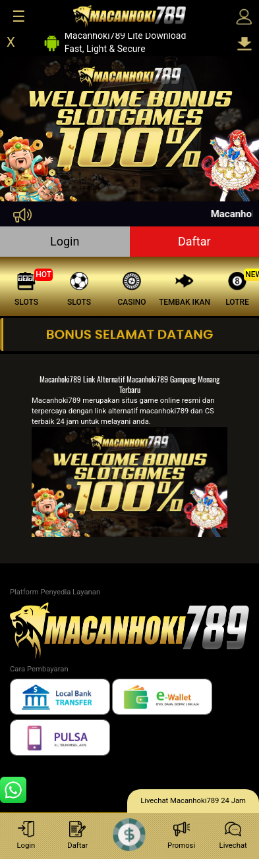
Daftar (194, 241)
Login (64, 241)
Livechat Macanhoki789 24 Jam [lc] (193, 800)
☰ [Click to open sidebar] (19, 16)
